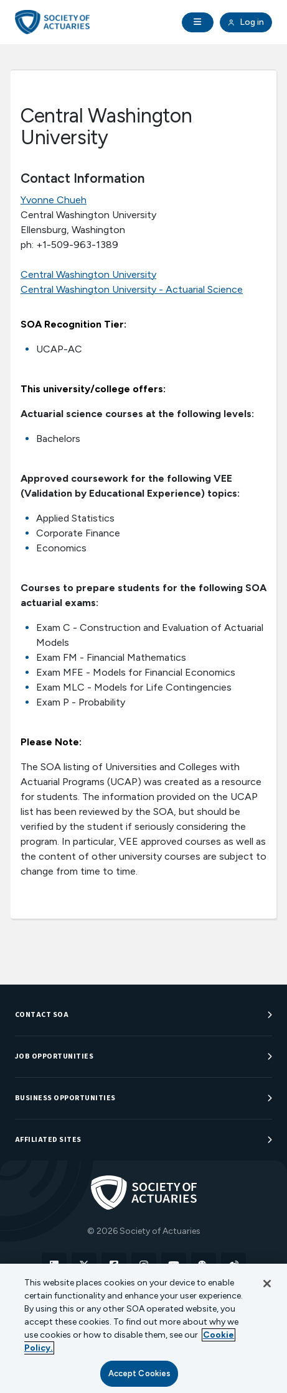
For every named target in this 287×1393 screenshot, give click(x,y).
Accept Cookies (139, 1373)
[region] (143, 1328)
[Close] (267, 1283)
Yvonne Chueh (54, 200)
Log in (246, 22)
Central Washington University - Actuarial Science (132, 289)
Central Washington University (88, 274)
